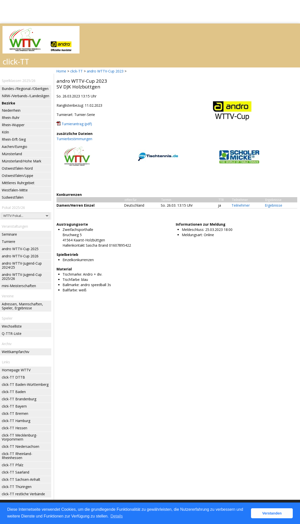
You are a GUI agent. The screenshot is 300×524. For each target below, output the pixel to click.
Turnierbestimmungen (74, 138)
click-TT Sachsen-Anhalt (21, 479)
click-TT (76, 71)
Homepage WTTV (16, 370)
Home (61, 71)
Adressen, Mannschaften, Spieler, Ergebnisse (22, 306)
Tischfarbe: (71, 279)
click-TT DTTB (13, 377)
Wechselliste (12, 326)
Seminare (9, 234)
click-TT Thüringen (17, 486)
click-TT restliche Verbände (23, 494)
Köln (5, 132)
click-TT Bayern (14, 406)
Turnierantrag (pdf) (77, 123)
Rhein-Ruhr (11, 117)
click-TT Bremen (15, 413)
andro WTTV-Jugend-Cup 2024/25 (22, 265)
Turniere (8, 241)
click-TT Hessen (14, 428)
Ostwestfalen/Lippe (17, 175)
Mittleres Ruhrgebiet (18, 182)
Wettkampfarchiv (15, 351)
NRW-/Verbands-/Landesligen (25, 95)
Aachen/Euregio (14, 146)
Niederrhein (11, 110)
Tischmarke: (72, 274)
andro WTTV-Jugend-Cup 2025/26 (22, 276)
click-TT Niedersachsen (20, 446)
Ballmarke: (71, 284)
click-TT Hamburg (16, 420)
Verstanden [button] (272, 513)
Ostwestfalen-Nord (17, 168)
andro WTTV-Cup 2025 (20, 248)
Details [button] (116, 516)
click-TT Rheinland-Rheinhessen (17, 455)
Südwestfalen (13, 197)
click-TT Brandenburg (19, 399)
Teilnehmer (241, 205)
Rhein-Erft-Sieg (14, 139)
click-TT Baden (14, 391)
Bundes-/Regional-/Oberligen (25, 88)
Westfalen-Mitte (15, 190)
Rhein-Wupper (13, 124)
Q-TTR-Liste (12, 333)
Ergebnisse (273, 205)
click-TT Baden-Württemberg (25, 384)
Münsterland (12, 153)
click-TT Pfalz (12, 465)
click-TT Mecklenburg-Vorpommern (19, 437)
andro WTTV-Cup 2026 (20, 256)
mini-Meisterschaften (19, 285)
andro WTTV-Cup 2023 (105, 71)
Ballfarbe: (70, 290)
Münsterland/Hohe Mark (21, 161)
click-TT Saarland (15, 472)
